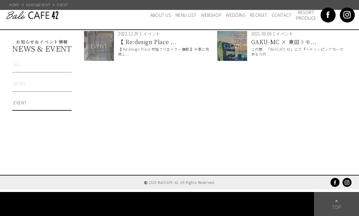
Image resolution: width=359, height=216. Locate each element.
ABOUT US (160, 15)
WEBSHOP (211, 15)
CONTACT (282, 15)
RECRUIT (258, 15)
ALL (17, 64)
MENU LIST (186, 15)
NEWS (19, 83)
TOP (336, 207)
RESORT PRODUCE (306, 15)
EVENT (20, 102)
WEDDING (236, 15)
